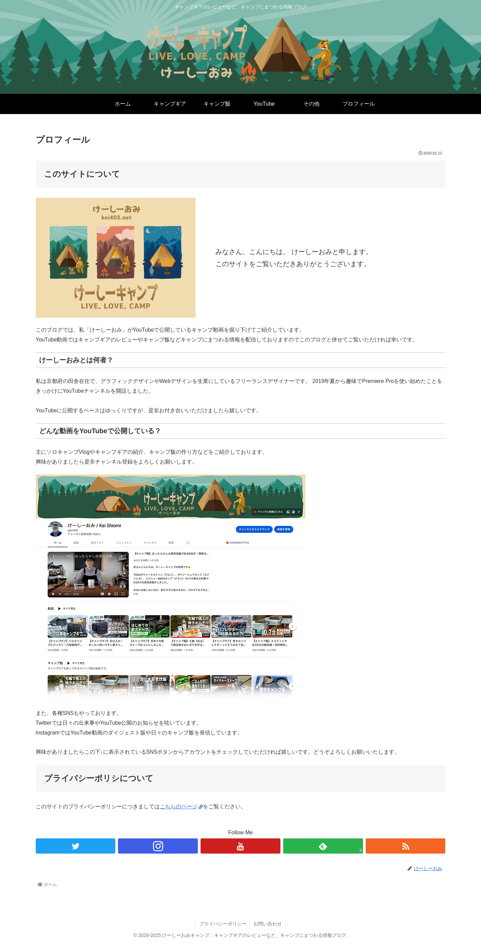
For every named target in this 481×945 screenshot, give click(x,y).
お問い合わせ (267, 923)
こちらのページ (181, 806)
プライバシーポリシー (222, 923)
